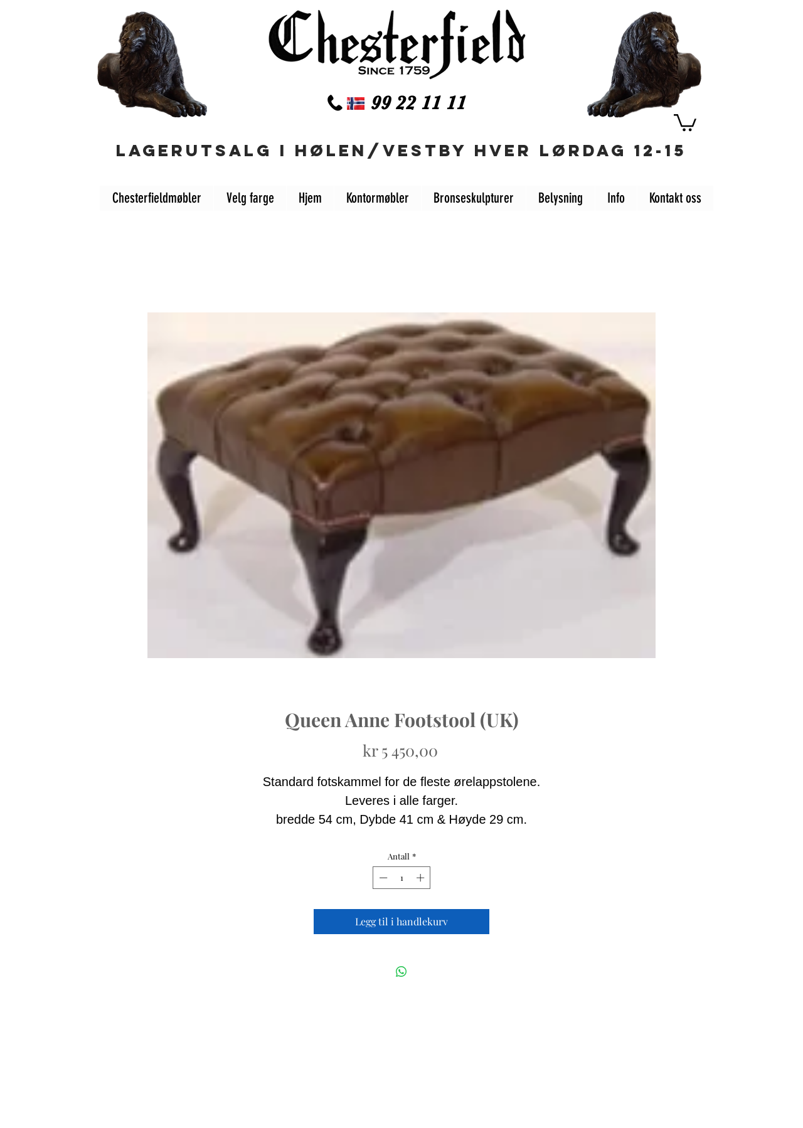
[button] (685, 121)
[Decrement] (382, 877)
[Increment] (421, 877)
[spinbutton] (402, 877)
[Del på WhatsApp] (401, 971)
